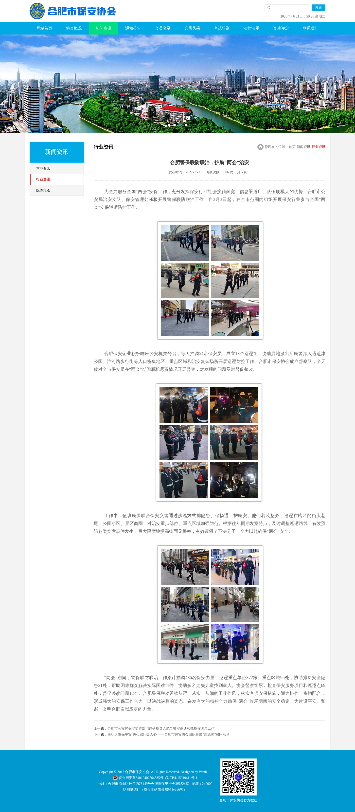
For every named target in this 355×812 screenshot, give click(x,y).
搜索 (318, 8)
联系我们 (311, 28)
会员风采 (192, 28)
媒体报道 (43, 190)
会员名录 (163, 28)
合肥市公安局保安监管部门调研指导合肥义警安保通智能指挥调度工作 (160, 728)
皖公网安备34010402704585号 (138, 778)
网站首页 (44, 28)
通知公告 (133, 28)
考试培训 (222, 28)
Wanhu (203, 772)
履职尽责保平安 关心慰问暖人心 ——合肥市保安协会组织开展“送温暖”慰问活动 (168, 734)
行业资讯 (43, 179)
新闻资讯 (103, 28)
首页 (292, 147)
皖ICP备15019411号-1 (181, 778)
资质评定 (281, 28)
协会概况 (74, 28)
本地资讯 (43, 168)
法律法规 (251, 28)
